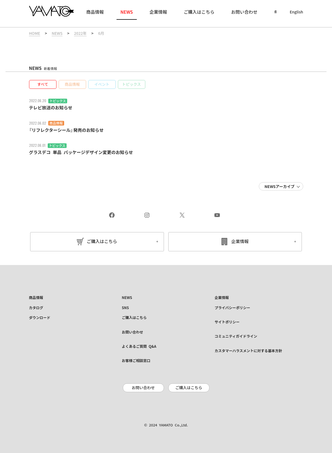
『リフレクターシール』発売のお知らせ (66, 130)
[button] (42, 84)
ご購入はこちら (102, 241)
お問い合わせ (143, 387)
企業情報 (240, 241)
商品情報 (56, 123)
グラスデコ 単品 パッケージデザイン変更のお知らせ (81, 152)
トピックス (58, 100)
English (296, 12)
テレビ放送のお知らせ (51, 108)
